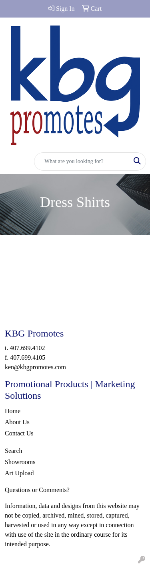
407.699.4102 (27, 348)
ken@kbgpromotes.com (35, 367)
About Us (17, 422)
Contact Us (19, 433)
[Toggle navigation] (12, 161)
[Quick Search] (81, 161)
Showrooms (20, 462)
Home (12, 411)
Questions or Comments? (37, 489)
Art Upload (19, 473)
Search (13, 450)
